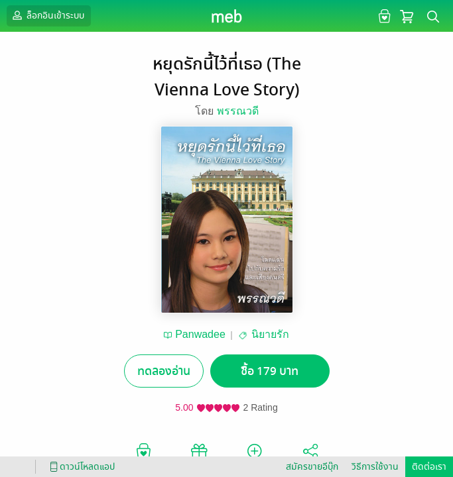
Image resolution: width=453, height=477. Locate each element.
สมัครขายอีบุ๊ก (312, 467)
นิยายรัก (270, 334)
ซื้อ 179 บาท (269, 371)
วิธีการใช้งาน (375, 467)
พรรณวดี (238, 111)
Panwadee (200, 334)
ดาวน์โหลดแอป (80, 467)
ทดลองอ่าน (163, 371)
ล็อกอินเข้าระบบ (47, 15)
